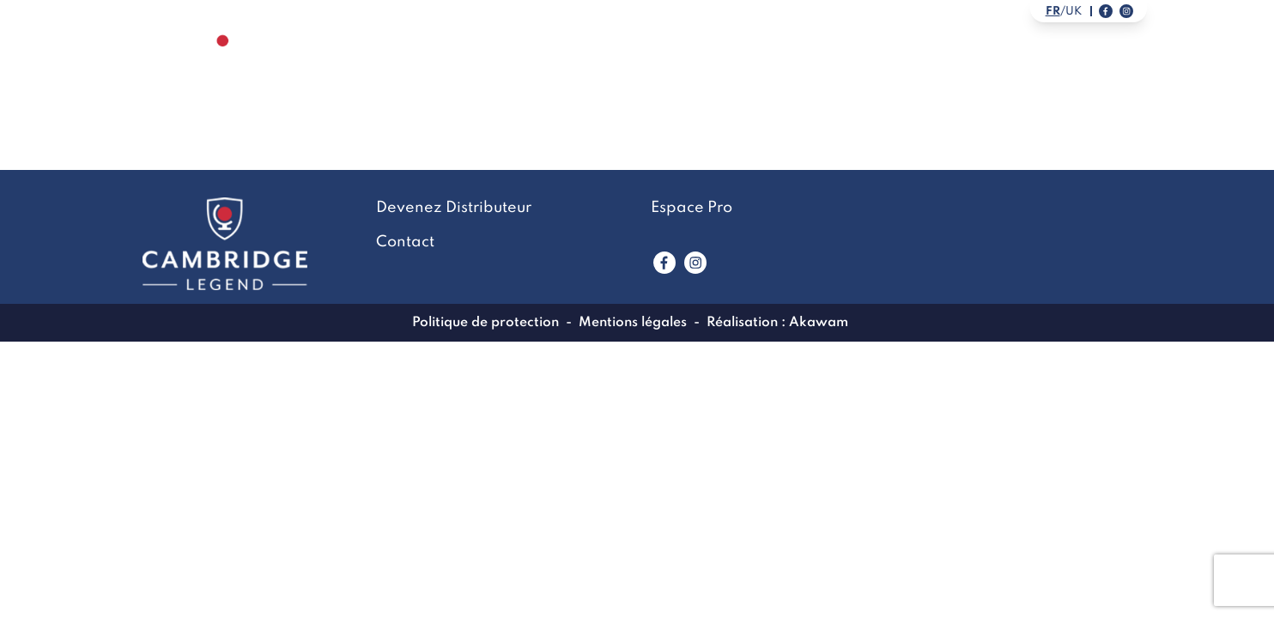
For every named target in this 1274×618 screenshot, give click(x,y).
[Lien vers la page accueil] (222, 64)
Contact (860, 65)
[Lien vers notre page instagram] (1126, 11)
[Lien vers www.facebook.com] (664, 262)
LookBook (739, 65)
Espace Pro (691, 207)
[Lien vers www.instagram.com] (695, 262)
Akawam (818, 323)
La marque (610, 65)
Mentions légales (633, 323)
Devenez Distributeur (1027, 65)
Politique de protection (485, 323)
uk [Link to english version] (1073, 11)
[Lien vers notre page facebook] (1106, 11)
